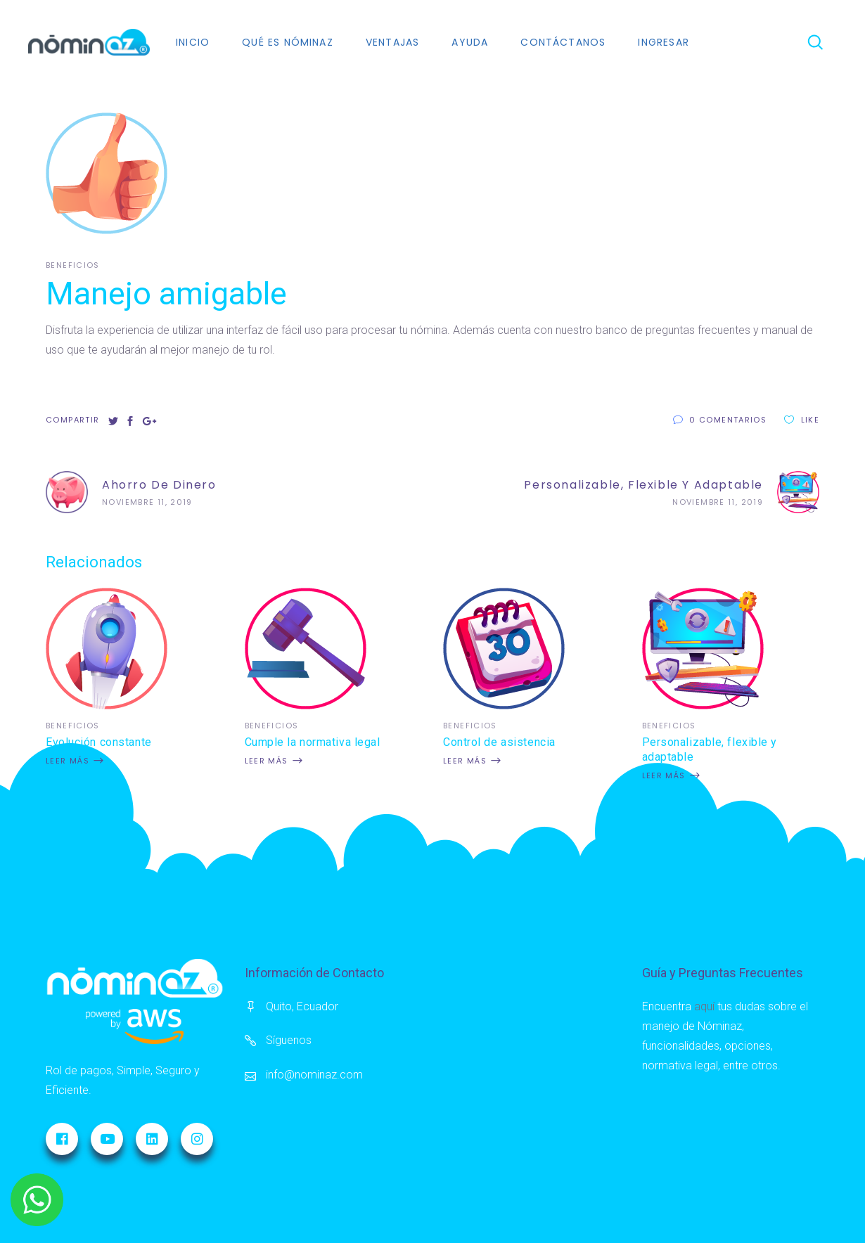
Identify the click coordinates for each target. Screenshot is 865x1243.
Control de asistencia (499, 742)
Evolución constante (99, 742)
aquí (704, 1006)
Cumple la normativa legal (312, 742)
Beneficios (73, 265)
